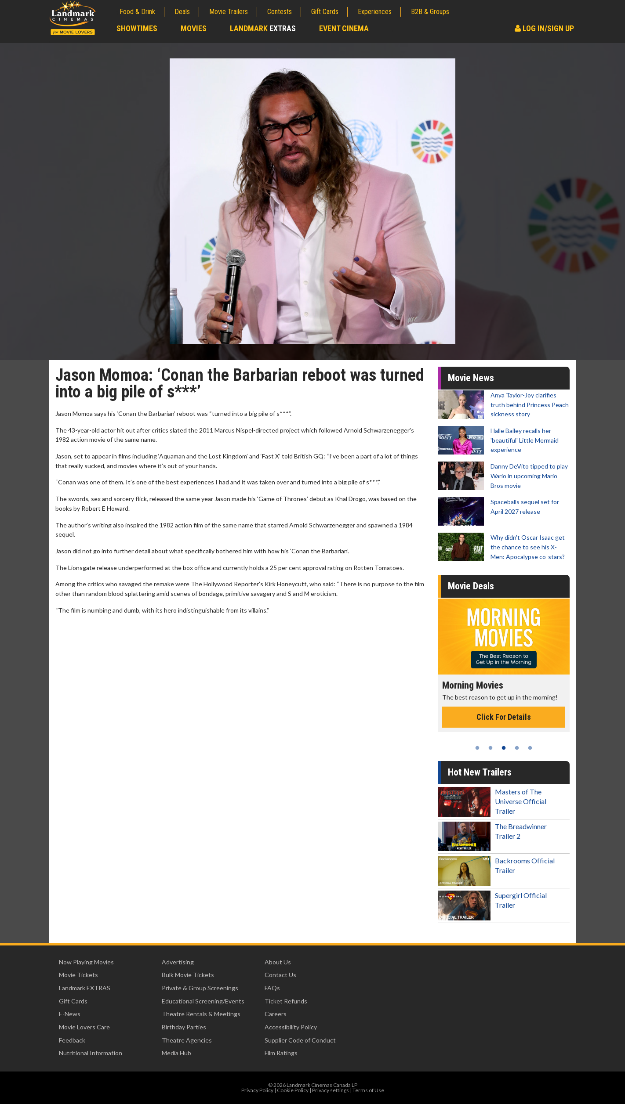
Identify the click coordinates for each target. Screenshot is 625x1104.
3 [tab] (503, 747)
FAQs (272, 988)
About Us (278, 962)
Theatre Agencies (187, 1040)
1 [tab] (477, 747)
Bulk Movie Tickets (188, 974)
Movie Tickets (78, 974)
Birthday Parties (184, 1027)
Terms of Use (368, 1090)
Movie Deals (471, 586)
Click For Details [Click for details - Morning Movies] (503, 717)
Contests (279, 11)
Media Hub (176, 1053)
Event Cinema (344, 28)
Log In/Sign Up (544, 28)
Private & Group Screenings (200, 988)
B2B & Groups (430, 11)
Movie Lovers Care (84, 1027)
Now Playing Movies (86, 962)
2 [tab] (490, 747)
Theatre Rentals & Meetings (201, 1013)
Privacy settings (330, 1090)
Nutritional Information (90, 1053)
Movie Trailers (228, 11)
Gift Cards (324, 11)
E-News (69, 1013)
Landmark (263, 28)
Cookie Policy (293, 1090)
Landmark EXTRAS (84, 988)
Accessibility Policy (291, 1027)
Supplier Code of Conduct (300, 1040)
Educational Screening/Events (203, 1001)
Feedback (72, 1040)
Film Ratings (281, 1053)
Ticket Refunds (286, 1001)
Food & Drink (137, 11)
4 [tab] (516, 747)
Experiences (375, 11)
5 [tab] (530, 747)
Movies (194, 28)
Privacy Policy (257, 1090)
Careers (276, 1013)
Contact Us (280, 974)
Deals (182, 11)
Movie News (471, 377)
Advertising (178, 962)
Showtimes (136, 28)
